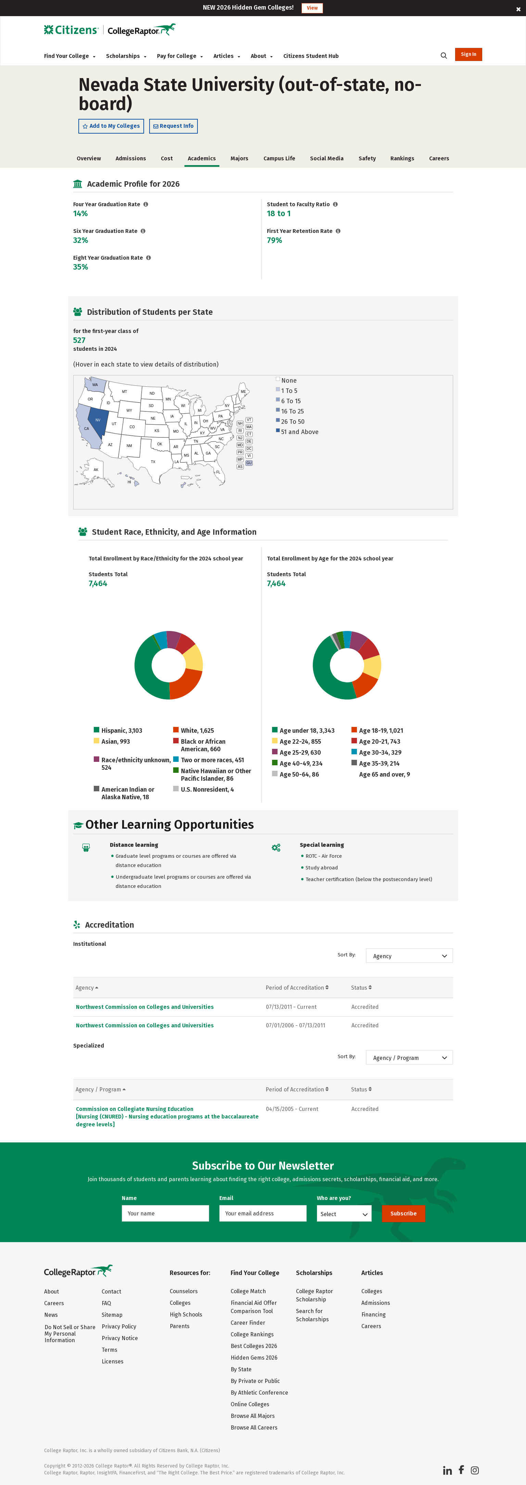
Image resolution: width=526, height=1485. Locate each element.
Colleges (180, 1303)
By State (241, 1369)
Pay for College (180, 56)
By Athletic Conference (259, 1392)
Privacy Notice (120, 1338)
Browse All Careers (254, 1427)
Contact (111, 1291)
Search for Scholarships (312, 1315)
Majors (239, 160)
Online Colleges (250, 1404)
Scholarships (126, 56)
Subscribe (403, 1213)
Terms (109, 1350)
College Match (248, 1291)
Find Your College (69, 56)
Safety (367, 160)
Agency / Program (396, 1059)
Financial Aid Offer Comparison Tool (254, 1307)
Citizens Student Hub (311, 56)
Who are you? (334, 1198)
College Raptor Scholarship (314, 1295)
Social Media (327, 160)
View (312, 8)
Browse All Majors (253, 1416)
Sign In (468, 54)
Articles (227, 56)
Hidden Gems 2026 (254, 1357)
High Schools (186, 1314)
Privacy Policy (119, 1326)
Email (226, 1198)
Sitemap (112, 1315)
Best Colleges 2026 (254, 1346)
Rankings (402, 160)
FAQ (106, 1303)
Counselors (184, 1291)
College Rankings (252, 1334)
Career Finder (248, 1323)
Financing (373, 1314)
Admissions (131, 160)
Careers (439, 160)
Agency (382, 958)
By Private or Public (255, 1381)
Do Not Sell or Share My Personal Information (69, 1334)
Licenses (113, 1361)
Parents (180, 1326)
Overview (89, 160)
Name (129, 1198)
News (51, 1315)
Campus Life (279, 160)
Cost (167, 160)
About (261, 56)
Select (328, 1214)
